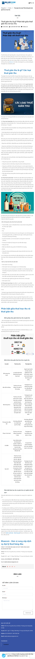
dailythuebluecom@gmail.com (11, 562)
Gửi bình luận (28, 612)
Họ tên (4, 585)
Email (3, 591)
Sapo (26, 655)
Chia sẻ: (4, 566)
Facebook (6, 644)
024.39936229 (8, 559)
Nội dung (4, 597)
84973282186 (16, 559)
